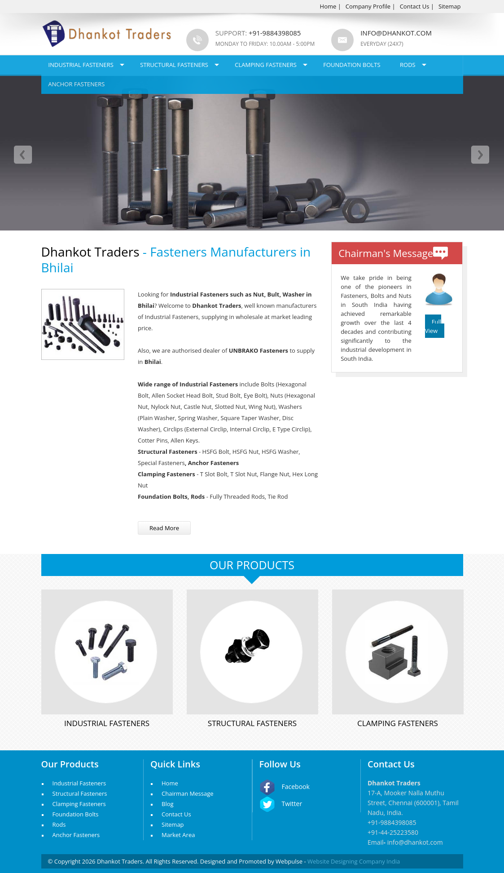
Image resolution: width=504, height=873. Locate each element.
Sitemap (449, 6)
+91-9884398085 (392, 822)
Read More (164, 528)
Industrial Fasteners (81, 65)
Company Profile (368, 6)
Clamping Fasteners (266, 65)
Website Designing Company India (353, 861)
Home (328, 6)
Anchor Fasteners (76, 84)
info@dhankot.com (396, 32)
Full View (433, 326)
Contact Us (414, 6)
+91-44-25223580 (393, 832)
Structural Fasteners (174, 65)
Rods (408, 65)
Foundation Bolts (351, 65)
